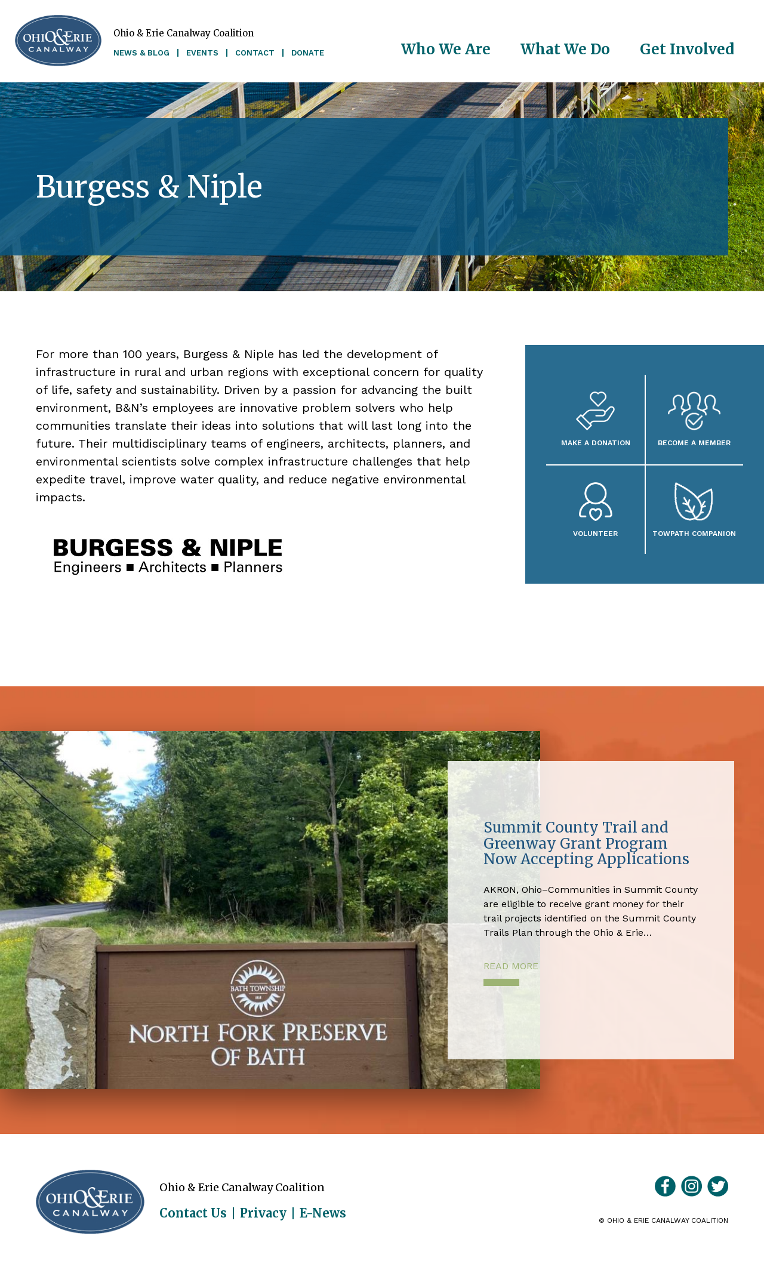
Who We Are (446, 49)
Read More (510, 966)
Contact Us (193, 1213)
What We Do (565, 49)
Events (202, 53)
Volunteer (595, 533)
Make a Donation (595, 442)
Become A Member (694, 442)
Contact (255, 53)
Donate (307, 53)
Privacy (263, 1213)
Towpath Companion (694, 533)
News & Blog (141, 53)
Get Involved (687, 49)
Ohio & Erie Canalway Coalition (90, 1202)
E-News (323, 1213)
